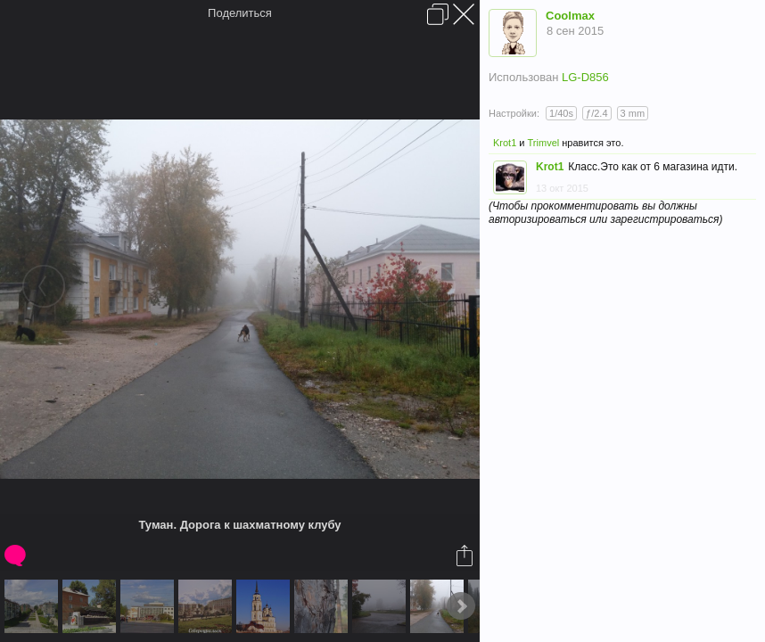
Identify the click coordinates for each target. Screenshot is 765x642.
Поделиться (240, 13)
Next (461, 606)
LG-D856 (585, 77)
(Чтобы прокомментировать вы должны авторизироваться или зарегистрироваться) (605, 213)
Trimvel (544, 142)
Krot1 (504, 142)
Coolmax (570, 15)
